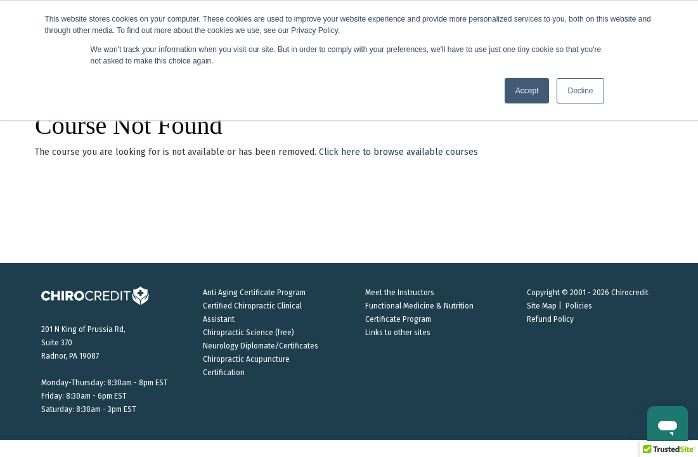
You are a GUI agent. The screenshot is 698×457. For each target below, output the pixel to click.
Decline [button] (580, 90)
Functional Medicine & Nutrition (419, 305)
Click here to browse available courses (398, 152)
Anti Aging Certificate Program (254, 292)
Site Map (542, 305)
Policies (579, 305)
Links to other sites (397, 332)
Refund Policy (550, 319)
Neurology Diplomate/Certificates (260, 345)
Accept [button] (527, 90)
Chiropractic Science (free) (248, 332)
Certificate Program (398, 319)
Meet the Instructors (399, 292)
